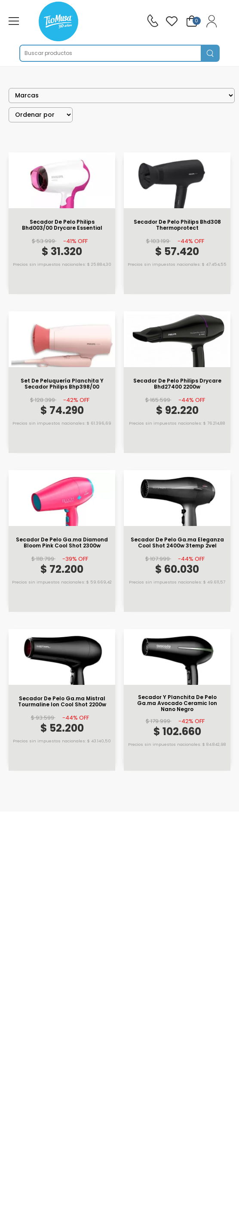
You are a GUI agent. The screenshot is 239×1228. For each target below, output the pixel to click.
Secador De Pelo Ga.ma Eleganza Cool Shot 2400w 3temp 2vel (177, 543)
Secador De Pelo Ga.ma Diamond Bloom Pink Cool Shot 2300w (62, 543)
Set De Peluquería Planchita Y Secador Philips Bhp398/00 (62, 384)
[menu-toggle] (14, 21)
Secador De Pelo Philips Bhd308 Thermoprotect (177, 225)
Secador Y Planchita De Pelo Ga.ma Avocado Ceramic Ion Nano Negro (177, 703)
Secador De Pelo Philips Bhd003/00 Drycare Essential (62, 225)
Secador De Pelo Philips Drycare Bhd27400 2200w (177, 384)
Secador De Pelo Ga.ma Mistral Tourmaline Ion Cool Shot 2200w (62, 702)
